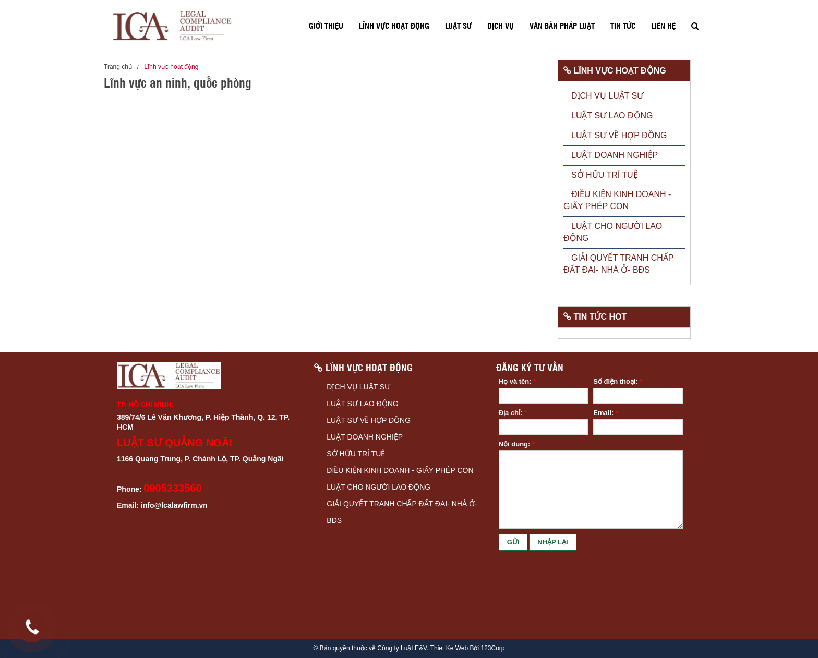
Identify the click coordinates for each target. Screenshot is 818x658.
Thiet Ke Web (449, 648)
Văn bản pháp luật (562, 25)
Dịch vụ (500, 25)
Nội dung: (517, 444)
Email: (605, 413)
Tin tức (622, 25)
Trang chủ (118, 66)
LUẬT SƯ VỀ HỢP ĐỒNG (369, 420)
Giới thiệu (326, 25)
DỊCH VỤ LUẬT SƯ (358, 387)
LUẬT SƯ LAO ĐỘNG (362, 403)
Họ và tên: (517, 381)
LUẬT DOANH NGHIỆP (365, 437)
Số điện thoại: (617, 381)
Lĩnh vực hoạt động (394, 25)
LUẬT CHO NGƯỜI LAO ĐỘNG (378, 487)
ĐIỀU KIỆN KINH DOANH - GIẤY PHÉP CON (400, 470)
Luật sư (458, 25)
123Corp (492, 648)
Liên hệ (663, 25)
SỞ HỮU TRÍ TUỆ (356, 453)
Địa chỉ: (513, 413)
